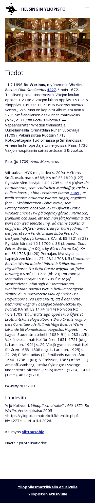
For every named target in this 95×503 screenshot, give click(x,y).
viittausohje (33, 431)
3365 (74, 192)
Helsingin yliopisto (35, 9)
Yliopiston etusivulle (47, 493)
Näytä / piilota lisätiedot (26, 442)
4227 (51, 89)
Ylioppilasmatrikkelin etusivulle (48, 486)
